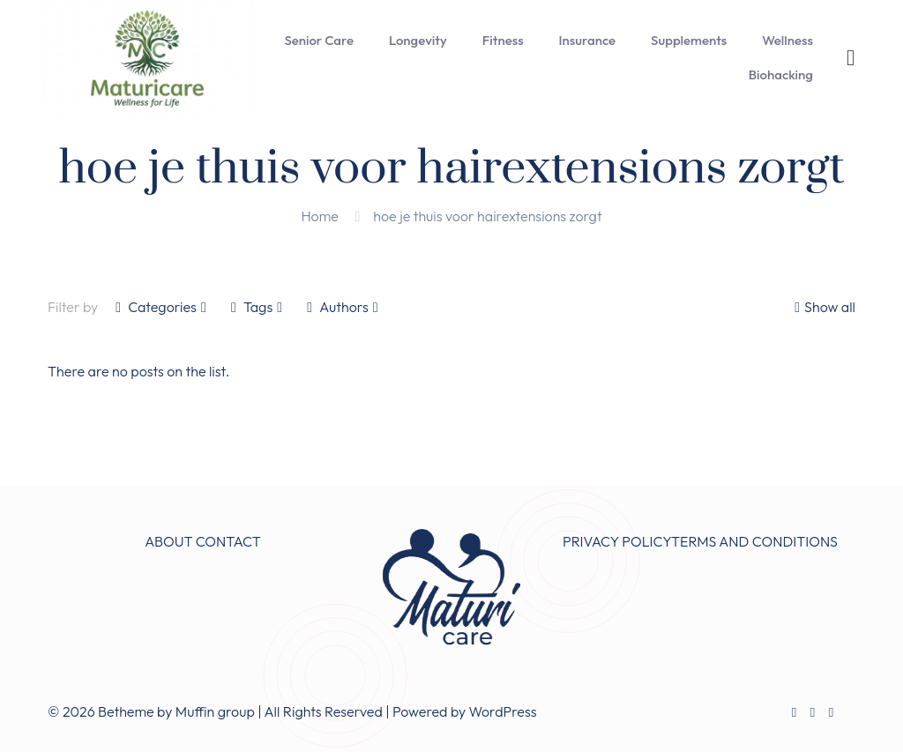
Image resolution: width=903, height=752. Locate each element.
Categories (161, 307)
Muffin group (215, 711)
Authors (342, 307)
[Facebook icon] (794, 712)
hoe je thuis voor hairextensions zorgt (487, 216)
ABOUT (168, 541)
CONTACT (228, 541)
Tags (257, 307)
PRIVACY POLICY (617, 541)
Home (319, 216)
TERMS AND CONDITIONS (754, 541)
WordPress (503, 711)
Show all (822, 307)
